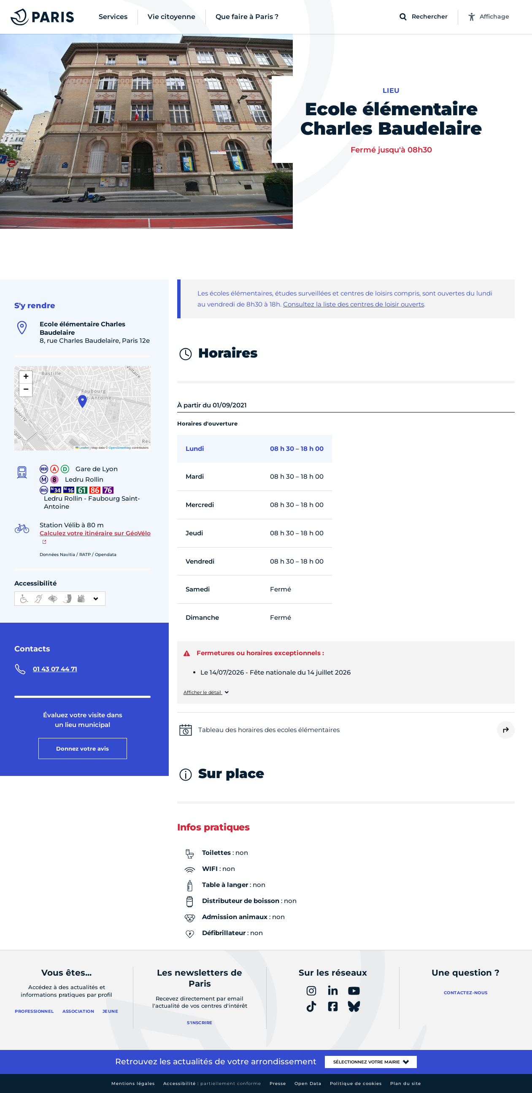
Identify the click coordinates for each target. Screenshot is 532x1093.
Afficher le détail (203, 692)
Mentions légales (133, 1083)
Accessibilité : (212, 1083)
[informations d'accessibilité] (59, 598)
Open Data (307, 1083)
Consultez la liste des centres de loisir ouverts (353, 304)
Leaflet (82, 448)
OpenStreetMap (120, 448)
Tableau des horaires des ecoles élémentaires (269, 730)
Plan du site (405, 1083)
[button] (82, 401)
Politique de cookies (356, 1083)
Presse (278, 1083)
